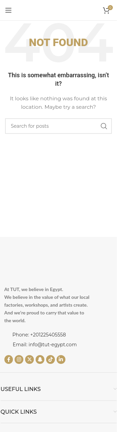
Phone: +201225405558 (39, 335)
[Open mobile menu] (8, 10)
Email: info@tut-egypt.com (45, 345)
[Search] (58, 126)
